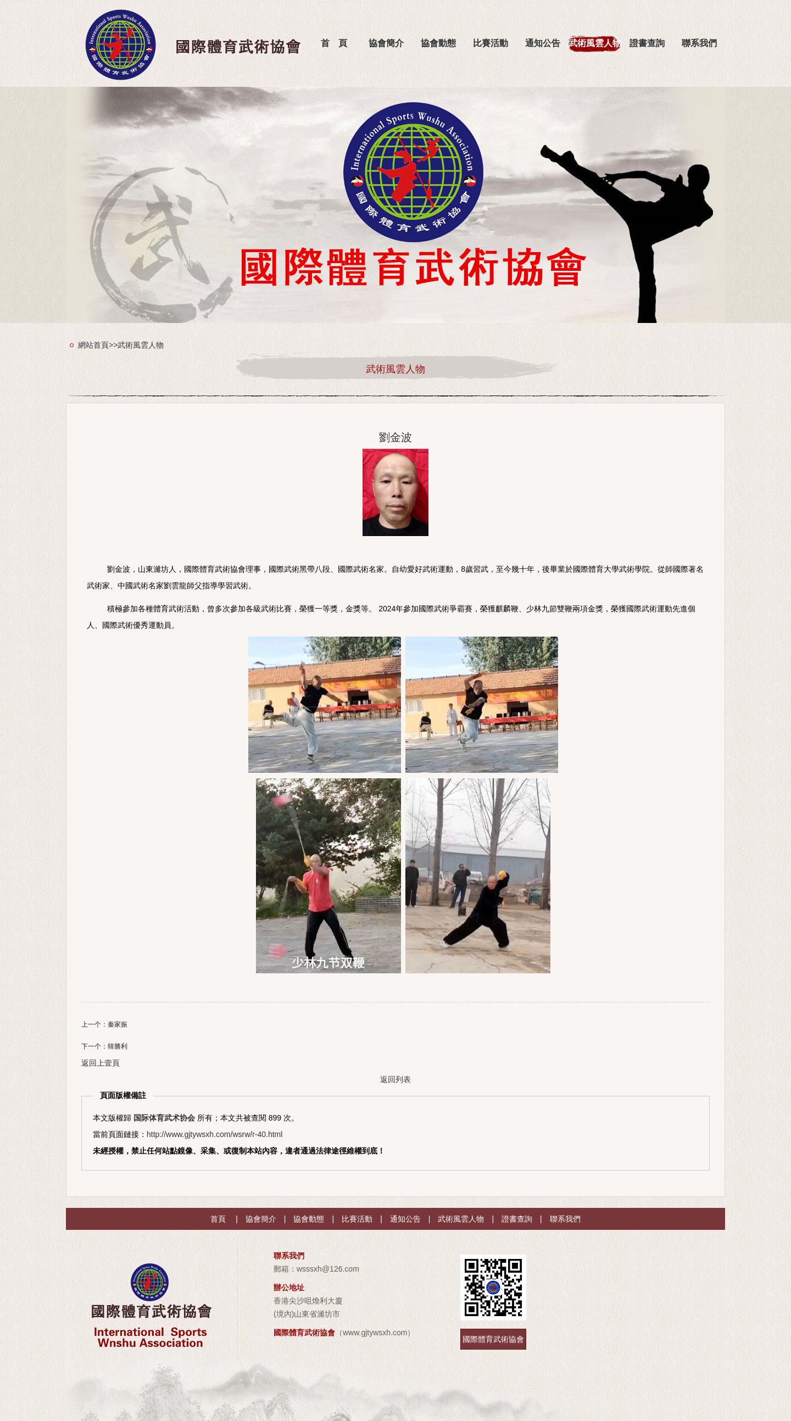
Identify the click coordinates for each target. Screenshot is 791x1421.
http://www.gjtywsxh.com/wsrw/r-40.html (214, 1134)
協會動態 (438, 43)
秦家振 (117, 1024)
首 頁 (334, 43)
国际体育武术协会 (164, 1117)
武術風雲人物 (595, 43)
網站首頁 (93, 345)
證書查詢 (647, 43)
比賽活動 (490, 43)
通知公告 (542, 43)
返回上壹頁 (100, 1062)
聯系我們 (699, 43)
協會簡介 (386, 43)
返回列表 (395, 1079)
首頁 (218, 1218)
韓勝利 (117, 1046)
